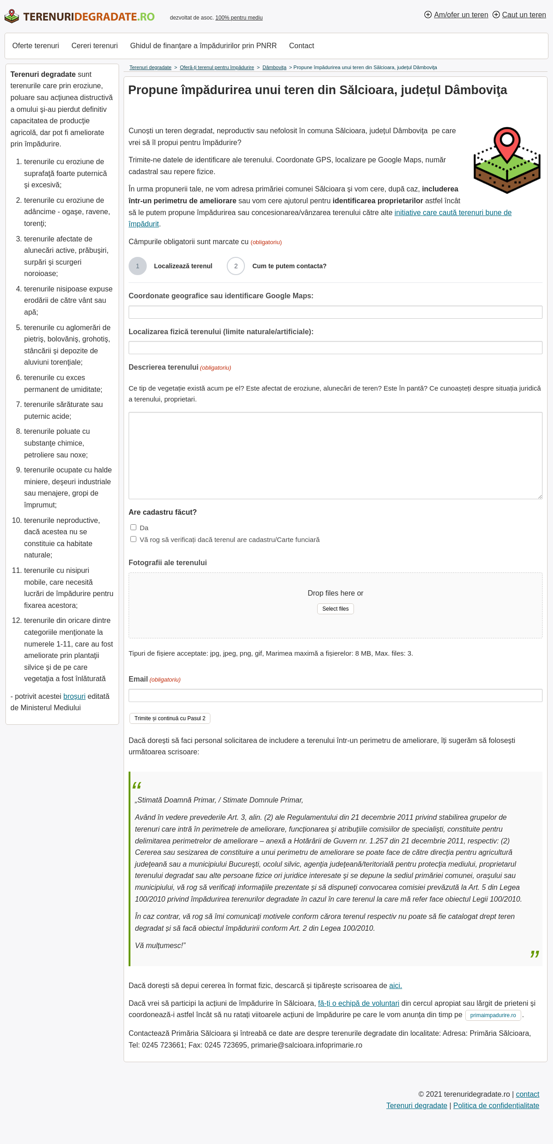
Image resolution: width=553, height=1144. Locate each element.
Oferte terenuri (35, 46)
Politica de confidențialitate (496, 1105)
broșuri (74, 696)
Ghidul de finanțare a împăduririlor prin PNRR (203, 46)
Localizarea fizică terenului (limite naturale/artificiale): (221, 332)
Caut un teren (524, 15)
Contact (301, 46)
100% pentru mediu (239, 18)
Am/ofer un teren (461, 15)
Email (155, 680)
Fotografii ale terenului (168, 563)
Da (143, 528)
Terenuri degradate (416, 1105)
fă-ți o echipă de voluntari (358, 1003)
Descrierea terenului (180, 368)
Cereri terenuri (94, 46)
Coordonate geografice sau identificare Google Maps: (221, 296)
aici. (395, 985)
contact (527, 1094)
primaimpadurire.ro (493, 1015)
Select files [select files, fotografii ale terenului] (335, 609)
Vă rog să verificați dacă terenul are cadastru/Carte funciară (229, 539)
